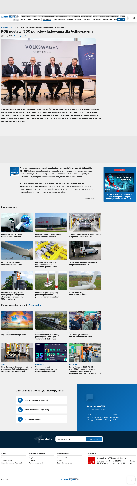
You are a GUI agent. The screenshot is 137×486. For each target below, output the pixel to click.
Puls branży (96, 19)
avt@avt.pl (131, 461)
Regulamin (32, 458)
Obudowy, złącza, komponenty (109, 16)
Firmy (29, 19)
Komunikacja (76, 16)
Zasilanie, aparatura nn (63, 16)
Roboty (34, 16)
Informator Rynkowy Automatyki (11, 463)
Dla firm (121, 19)
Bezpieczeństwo (86, 16)
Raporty (70, 19)
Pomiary (95, 16)
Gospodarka (47, 19)
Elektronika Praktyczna (64, 463)
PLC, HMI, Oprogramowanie (46, 16)
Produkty (37, 19)
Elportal (59, 460)
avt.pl (130, 463)
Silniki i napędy (26, 16)
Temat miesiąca (59, 19)
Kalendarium (107, 19)
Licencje (32, 460)
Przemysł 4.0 (124, 16)
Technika (87, 19)
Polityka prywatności (36, 463)
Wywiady (78, 19)
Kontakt (3, 458)
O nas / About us (6, 460)
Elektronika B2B (62, 458)
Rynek (23, 19)
